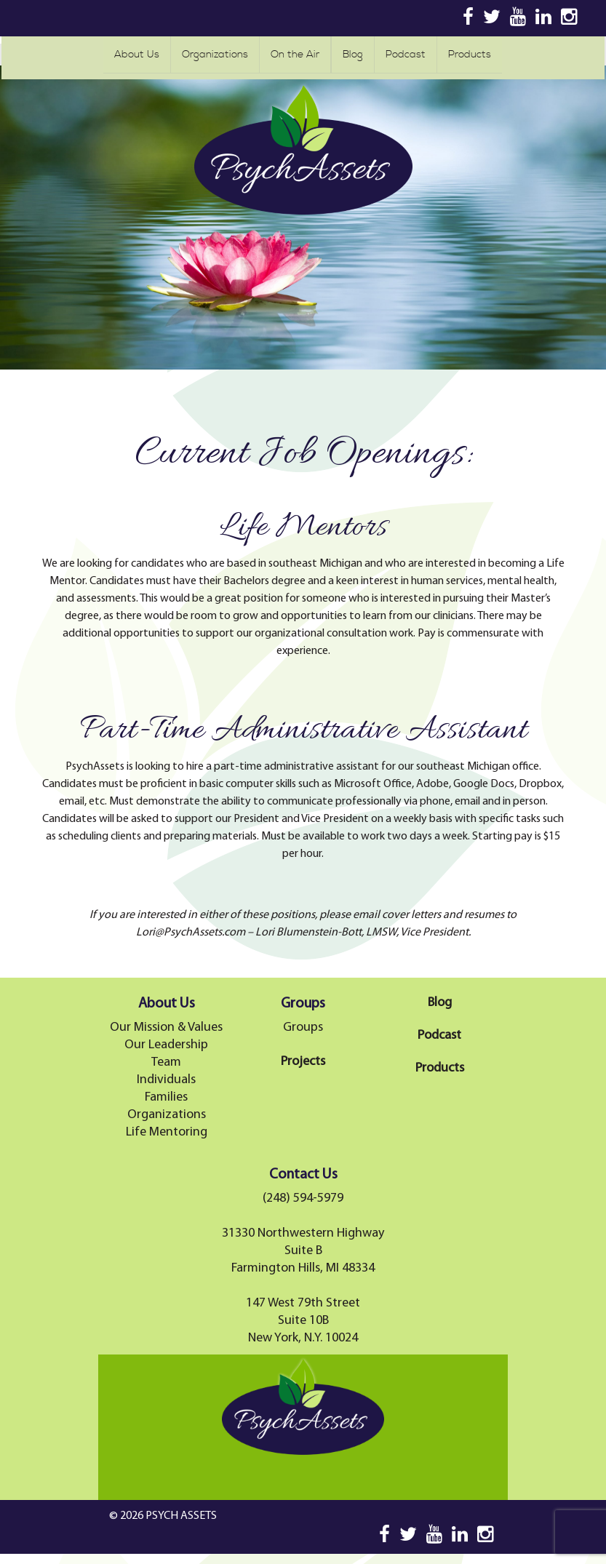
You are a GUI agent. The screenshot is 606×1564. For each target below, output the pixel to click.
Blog (353, 54)
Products (469, 54)
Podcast (406, 54)
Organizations (215, 54)
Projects (303, 1062)
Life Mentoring (166, 1132)
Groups (303, 1027)
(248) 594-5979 (303, 1198)
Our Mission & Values (166, 1027)
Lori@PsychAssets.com (190, 932)
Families (166, 1097)
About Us (136, 54)
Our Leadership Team (166, 1053)
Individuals (166, 1080)
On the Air (295, 54)
